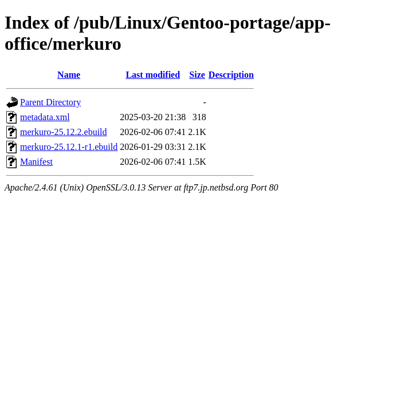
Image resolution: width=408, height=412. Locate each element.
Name (68, 75)
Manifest (36, 162)
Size (197, 75)
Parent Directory (50, 102)
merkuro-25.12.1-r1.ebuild (68, 147)
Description (231, 75)
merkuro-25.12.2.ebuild (63, 132)
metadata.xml (45, 117)
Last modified (152, 75)
